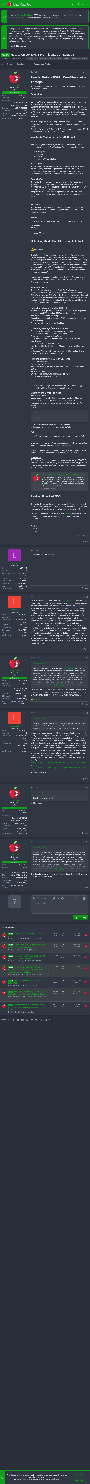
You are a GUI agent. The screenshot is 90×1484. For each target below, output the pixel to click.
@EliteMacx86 (69, 742)
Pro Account (22, 18)
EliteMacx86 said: (39, 930)
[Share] (83, 143)
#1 (87, 143)
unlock (84, 58)
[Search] (86, 3)
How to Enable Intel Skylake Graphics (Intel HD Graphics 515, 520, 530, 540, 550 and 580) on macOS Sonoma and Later (28, 1322)
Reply (86, 612)
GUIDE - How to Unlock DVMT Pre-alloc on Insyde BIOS (63, 545)
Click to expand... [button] (59, 897)
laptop (59, 58)
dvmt (35, 58)
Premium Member (24, 15)
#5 (87, 925)
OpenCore (30, 1365)
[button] (3, 4)
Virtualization (32, 1339)
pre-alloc (66, 58)
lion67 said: (37, 1075)
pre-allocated (75, 58)
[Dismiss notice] (85, 29)
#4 (87, 870)
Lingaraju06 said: (39, 875)
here (67, 584)
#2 (87, 692)
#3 (87, 738)
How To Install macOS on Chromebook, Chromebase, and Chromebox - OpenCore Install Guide (27, 1360)
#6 (87, 1070)
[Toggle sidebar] (82, 4)
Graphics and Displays (34, 1292)
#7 (87, 1195)
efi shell (52, 58)
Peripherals (30, 1303)
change (29, 58)
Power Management (34, 1314)
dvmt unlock (43, 58)
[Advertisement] (45, 84)
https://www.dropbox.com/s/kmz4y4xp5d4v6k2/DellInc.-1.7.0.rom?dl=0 (59, 975)
